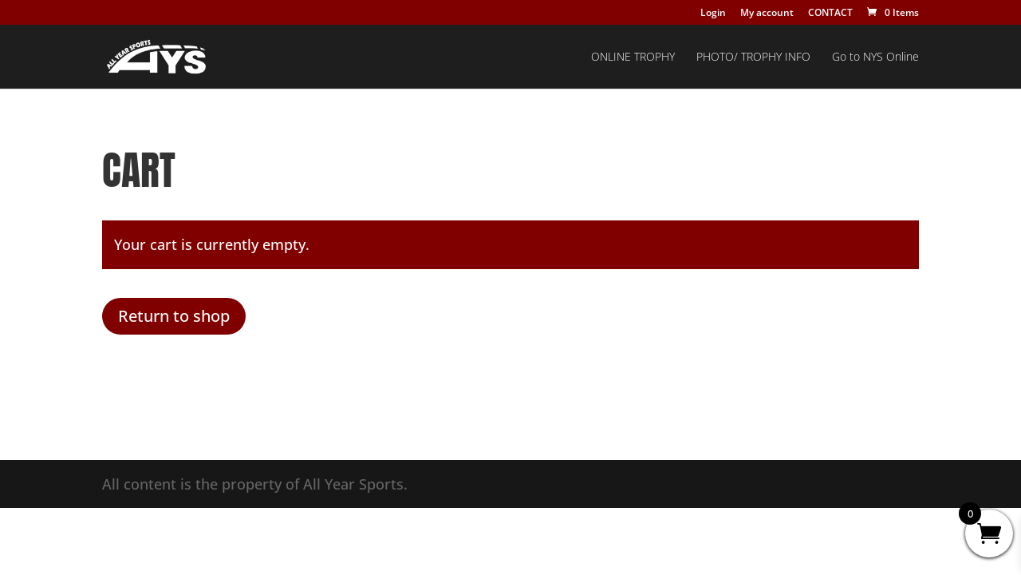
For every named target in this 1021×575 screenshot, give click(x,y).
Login (713, 13)
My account (767, 13)
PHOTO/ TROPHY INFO (753, 57)
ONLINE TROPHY (633, 57)
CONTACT (830, 13)
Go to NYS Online (875, 57)
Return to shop (174, 316)
